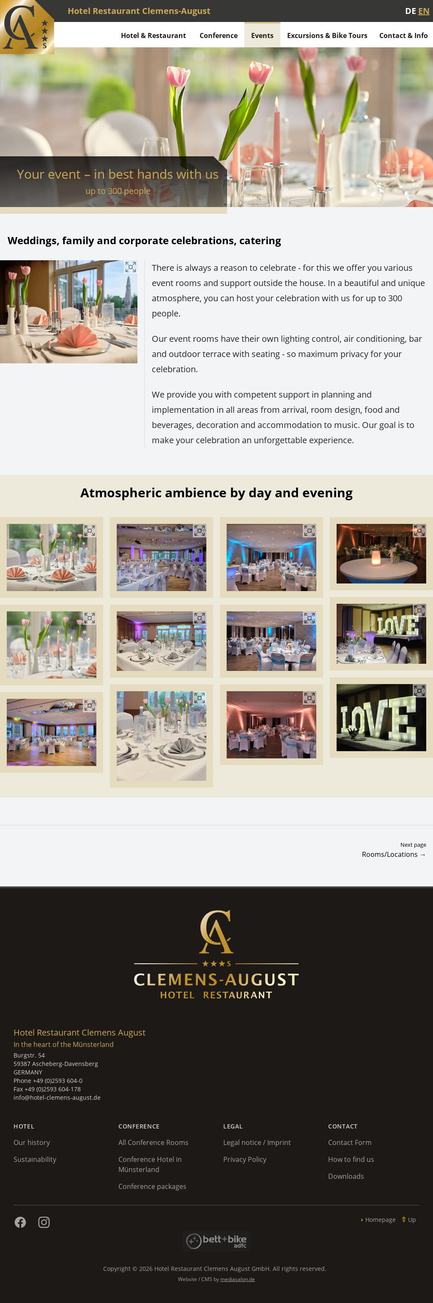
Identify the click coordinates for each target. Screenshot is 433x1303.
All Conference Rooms (153, 1142)
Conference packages (152, 1186)
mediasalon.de (237, 1279)
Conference (219, 35)
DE (410, 10)
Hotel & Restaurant (153, 35)
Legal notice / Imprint (257, 1142)
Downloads (346, 1176)
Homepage (380, 1220)
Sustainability (35, 1159)
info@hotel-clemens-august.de (57, 1097)
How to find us (351, 1159)
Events (262, 35)
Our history (32, 1142)
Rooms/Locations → (394, 854)
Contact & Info (403, 35)
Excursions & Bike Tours (327, 35)
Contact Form (350, 1142)
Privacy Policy (244, 1159)
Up (412, 1220)
